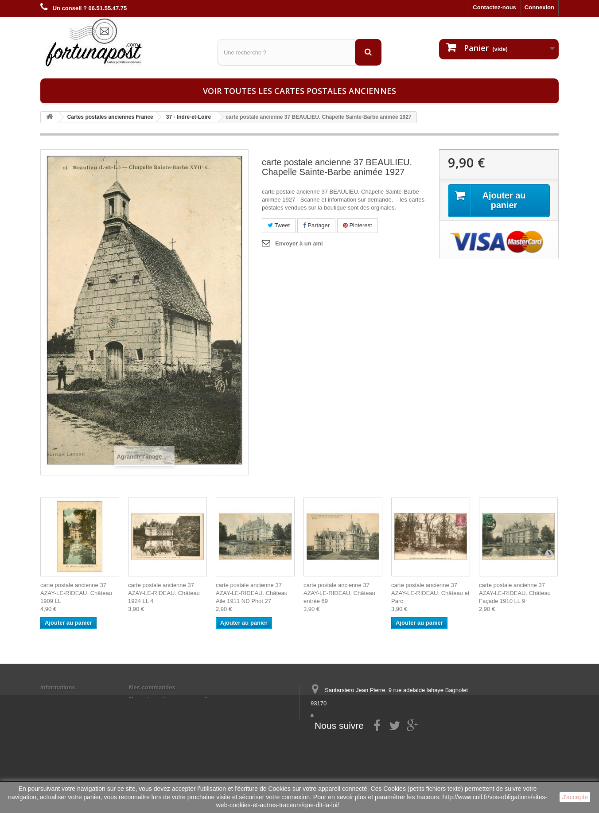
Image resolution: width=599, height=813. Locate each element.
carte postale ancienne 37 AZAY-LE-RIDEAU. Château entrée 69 (339, 593)
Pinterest (357, 225)
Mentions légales (63, 699)
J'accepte (575, 797)
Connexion (539, 7)
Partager (316, 225)
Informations (57, 687)
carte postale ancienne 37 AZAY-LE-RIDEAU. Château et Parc (430, 593)
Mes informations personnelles (171, 699)
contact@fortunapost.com (379, 736)
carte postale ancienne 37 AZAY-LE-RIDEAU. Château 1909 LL (76, 593)
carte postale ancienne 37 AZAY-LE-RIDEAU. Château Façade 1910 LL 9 (515, 593)
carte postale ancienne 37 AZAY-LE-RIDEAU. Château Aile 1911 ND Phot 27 (252, 593)
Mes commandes (152, 687)
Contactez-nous (494, 7)
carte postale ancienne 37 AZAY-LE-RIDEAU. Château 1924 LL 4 (164, 593)
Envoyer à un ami (299, 243)
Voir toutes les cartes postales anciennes (299, 91)
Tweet (279, 225)
